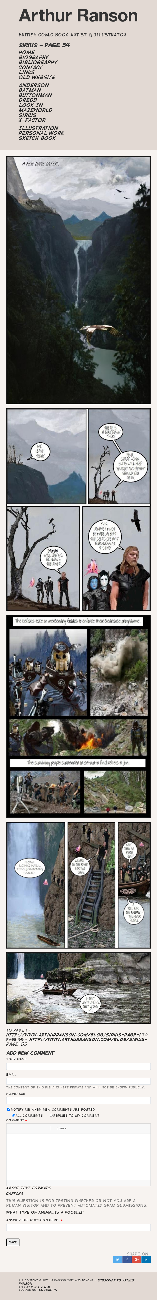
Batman (30, 90)
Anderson (34, 85)
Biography (34, 57)
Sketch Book (37, 138)
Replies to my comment (74, 1115)
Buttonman (35, 95)
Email (11, 1074)
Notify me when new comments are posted (51, 1109)
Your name (16, 1059)
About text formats (28, 1188)
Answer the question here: (32, 1220)
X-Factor (32, 120)
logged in (48, 1289)
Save (13, 1242)
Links (27, 72)
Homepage (16, 1093)
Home (27, 52)
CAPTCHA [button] (14, 1193)
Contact (30, 67)
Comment (15, 1120)
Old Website (37, 77)
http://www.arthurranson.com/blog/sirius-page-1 (73, 1035)
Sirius (28, 115)
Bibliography (38, 62)
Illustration (38, 128)
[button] (11, 1128)
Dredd (28, 100)
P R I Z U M (40, 1286)
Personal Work (41, 133)
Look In (31, 105)
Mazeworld (36, 110)
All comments (27, 1115)
